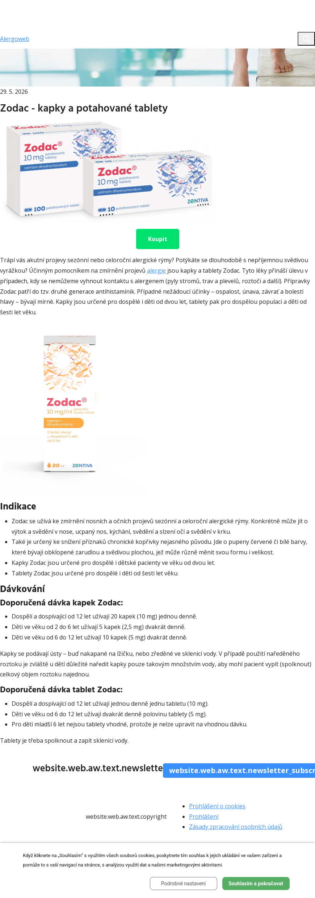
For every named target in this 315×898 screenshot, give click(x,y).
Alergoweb (14, 39)
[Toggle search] (306, 39)
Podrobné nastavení (183, 883)
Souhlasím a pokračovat (255, 883)
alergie (156, 270)
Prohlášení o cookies (217, 806)
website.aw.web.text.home (62, 52)
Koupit (157, 239)
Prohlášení (203, 817)
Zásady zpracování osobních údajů (235, 827)
